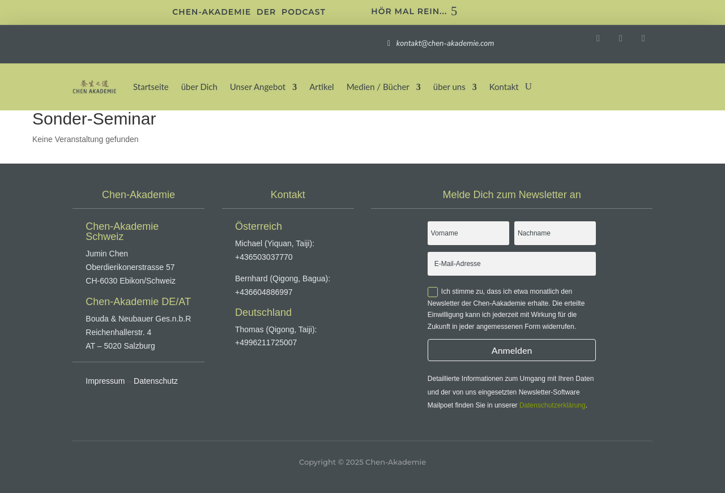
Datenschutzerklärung (552, 405)
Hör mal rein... (409, 11)
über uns (449, 87)
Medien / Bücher (378, 87)
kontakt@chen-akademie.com (444, 43)
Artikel (321, 87)
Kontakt (504, 87)
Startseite (151, 87)
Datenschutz (156, 380)
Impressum (105, 380)
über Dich (199, 87)
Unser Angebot (257, 87)
